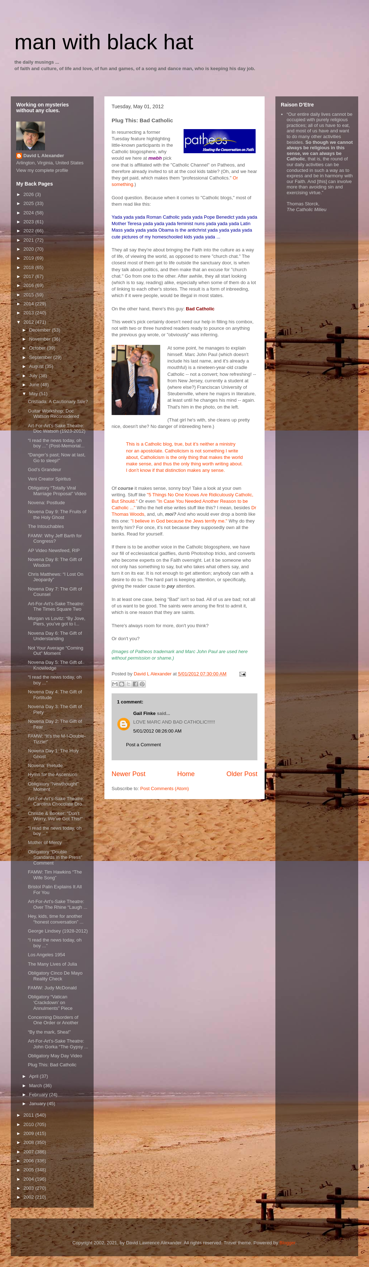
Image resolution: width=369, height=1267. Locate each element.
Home (186, 774)
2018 (29, 267)
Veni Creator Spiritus (49, 479)
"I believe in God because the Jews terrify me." (179, 521)
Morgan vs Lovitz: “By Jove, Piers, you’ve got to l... (56, 621)
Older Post (241, 774)
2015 (29, 294)
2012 (29, 322)
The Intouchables (46, 526)
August (37, 366)
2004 (29, 1179)
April (34, 1076)
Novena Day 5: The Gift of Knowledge (55, 665)
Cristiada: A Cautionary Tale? (58, 401)
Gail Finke (144, 713)
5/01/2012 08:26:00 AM (157, 731)
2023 (29, 221)
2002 (29, 1197)
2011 (29, 1115)
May (34, 393)
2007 (29, 1151)
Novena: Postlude (46, 502)
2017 (29, 276)
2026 (29, 194)
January (38, 1103)
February (39, 1094)
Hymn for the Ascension (52, 774)
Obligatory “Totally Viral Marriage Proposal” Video (57, 490)
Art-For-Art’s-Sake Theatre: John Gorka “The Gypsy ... (58, 1043)
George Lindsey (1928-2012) (57, 931)
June (35, 384)
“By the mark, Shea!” (49, 1032)
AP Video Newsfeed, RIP (54, 550)
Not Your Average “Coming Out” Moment (55, 650)
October (38, 348)
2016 (29, 285)
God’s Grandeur (44, 469)
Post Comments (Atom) (164, 788)
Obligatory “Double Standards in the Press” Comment (55, 857)
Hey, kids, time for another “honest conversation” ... (55, 919)
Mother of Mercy (45, 842)
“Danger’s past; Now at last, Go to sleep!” (56, 457)
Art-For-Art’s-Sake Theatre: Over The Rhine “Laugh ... (57, 904)
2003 (29, 1188)
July (34, 375)
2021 (29, 240)
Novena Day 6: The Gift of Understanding (55, 636)
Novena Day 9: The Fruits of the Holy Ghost (57, 514)
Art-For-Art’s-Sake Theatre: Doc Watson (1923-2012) (56, 428)
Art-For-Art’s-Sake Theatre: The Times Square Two (56, 606)
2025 (29, 203)
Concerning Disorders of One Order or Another (53, 1020)
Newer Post (128, 774)
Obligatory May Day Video (55, 1055)
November (40, 339)
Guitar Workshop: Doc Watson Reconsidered (53, 413)
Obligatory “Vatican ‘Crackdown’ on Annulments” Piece (50, 1002)
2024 (29, 212)
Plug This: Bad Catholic (52, 1064)
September (41, 357)
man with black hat (103, 42)
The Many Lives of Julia (52, 964)
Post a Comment (143, 744)
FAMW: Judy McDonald (52, 987)
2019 (29, 258)
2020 (29, 249)
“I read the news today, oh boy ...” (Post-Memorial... (56, 443)
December (40, 330)
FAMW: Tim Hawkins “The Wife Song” (55, 874)
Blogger (287, 1242)
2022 (29, 230)
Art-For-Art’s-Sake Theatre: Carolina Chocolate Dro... (57, 801)
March (36, 1085)
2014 (29, 303)
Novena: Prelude (45, 765)
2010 (29, 1124)
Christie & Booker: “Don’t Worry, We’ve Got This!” (55, 816)
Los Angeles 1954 (46, 954)
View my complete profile (42, 170)
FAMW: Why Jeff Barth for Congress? (55, 538)
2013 (29, 312)
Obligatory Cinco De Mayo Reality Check (55, 975)
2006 (29, 1160)
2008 (29, 1142)
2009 (29, 1133)
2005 (29, 1169)
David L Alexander (43, 155)
